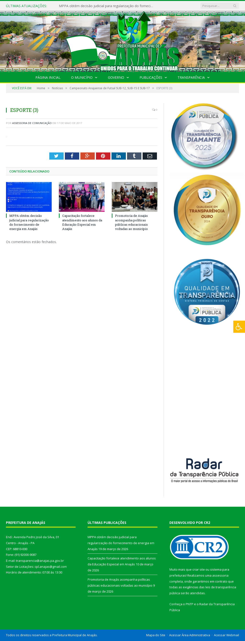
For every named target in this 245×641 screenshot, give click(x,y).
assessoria (220, 575)
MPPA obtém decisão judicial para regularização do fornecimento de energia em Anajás (108, 6)
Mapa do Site (155, 635)
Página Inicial (48, 77)
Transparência (191, 77)
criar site (198, 569)
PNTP (189, 604)
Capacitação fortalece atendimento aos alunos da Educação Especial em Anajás (82, 222)
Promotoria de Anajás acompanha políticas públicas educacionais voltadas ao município (131, 222)
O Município (82, 77)
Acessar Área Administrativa (189, 635)
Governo (116, 77)
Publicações (150, 77)
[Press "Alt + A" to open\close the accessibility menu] (239, 327)
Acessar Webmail (226, 635)
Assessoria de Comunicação (32, 123)
